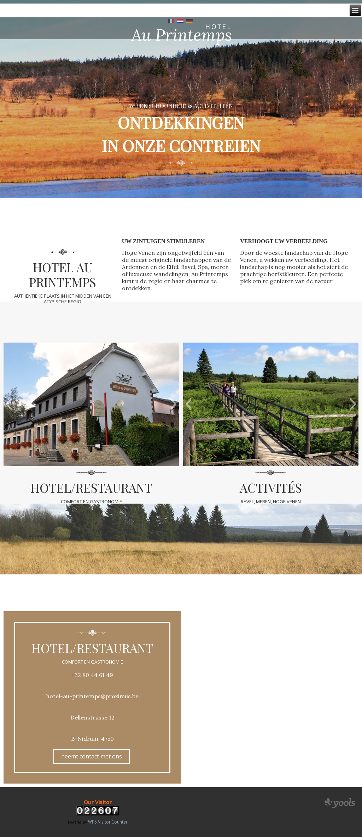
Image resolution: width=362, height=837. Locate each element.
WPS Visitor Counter (107, 822)
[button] (8, 404)
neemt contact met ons (91, 756)
